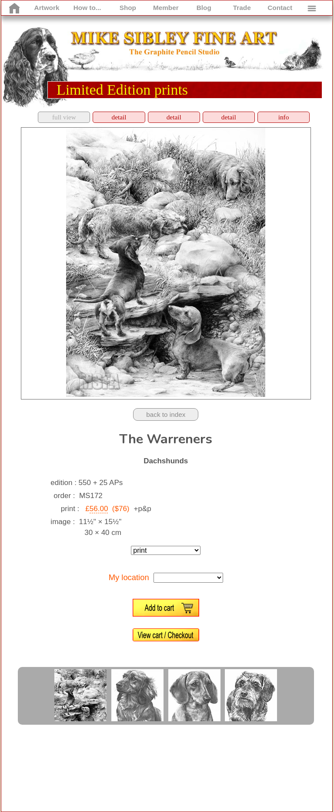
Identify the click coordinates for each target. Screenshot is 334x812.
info (283, 117)
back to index (165, 414)
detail (119, 117)
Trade (242, 7)
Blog (204, 7)
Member (166, 7)
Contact (279, 7)
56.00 (99, 509)
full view (64, 117)
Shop (128, 7)
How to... (87, 7)
